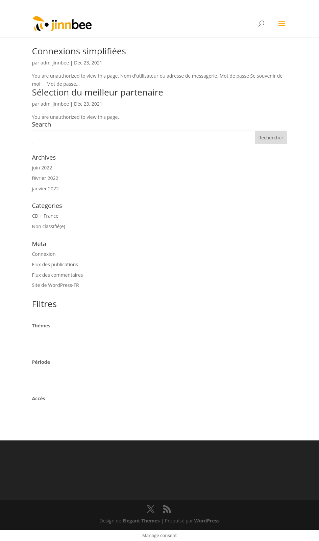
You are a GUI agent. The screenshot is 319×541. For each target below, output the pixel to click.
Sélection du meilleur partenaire (97, 92)
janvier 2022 (45, 188)
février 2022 (45, 178)
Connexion (43, 254)
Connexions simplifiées (79, 51)
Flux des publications (55, 264)
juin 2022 (42, 167)
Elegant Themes (141, 520)
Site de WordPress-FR (55, 285)
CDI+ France (45, 216)
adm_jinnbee (55, 62)
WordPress (207, 520)
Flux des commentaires (57, 275)
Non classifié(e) (48, 226)
